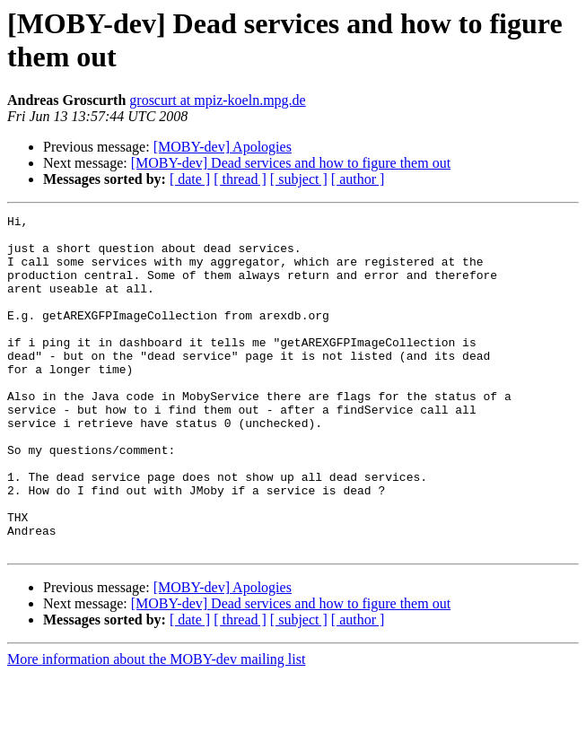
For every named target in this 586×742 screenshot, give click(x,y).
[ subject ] (299, 179)
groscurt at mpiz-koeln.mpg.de (217, 100)
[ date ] (190, 179)
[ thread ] (240, 179)
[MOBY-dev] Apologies (222, 146)
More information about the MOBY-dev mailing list (156, 726)
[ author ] (358, 179)
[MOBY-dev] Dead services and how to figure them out (290, 162)
